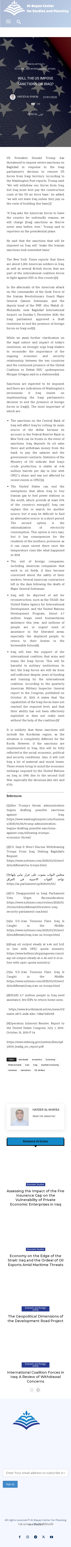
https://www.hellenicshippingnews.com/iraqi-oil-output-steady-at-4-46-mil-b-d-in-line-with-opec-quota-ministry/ (35, 958)
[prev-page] (32, 1389)
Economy (50, 1059)
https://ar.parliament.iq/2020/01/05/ (31, 884)
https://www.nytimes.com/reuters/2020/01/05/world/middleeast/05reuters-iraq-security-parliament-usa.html (35, 907)
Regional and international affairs (35, 69)
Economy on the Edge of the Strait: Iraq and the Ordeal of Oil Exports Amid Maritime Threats (35, 1260)
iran (27, 1064)
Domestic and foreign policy (35, 1308)
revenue (12, 1070)
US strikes (39, 1070)
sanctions (26, 1070)
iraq (35, 1064)
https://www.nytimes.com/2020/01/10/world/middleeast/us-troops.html (35, 863)
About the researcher (44, 1116)
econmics (37, 1059)
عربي (40, 113)
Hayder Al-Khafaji (27, 97)
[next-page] (38, 1389)
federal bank (14, 1064)
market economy (50, 1064)
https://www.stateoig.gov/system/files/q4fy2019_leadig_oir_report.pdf (35, 1044)
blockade (23, 1059)
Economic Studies (35, 1184)
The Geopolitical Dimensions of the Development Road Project (35, 1318)
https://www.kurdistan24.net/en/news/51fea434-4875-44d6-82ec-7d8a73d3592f (35, 1011)
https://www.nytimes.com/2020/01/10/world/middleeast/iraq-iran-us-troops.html (35, 932)
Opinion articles (35, 64)
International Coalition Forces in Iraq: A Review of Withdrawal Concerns (35, 1376)
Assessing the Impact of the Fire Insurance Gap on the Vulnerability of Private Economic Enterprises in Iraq (35, 1197)
